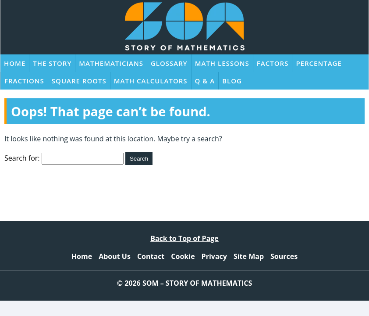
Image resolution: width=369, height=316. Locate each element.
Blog (232, 80)
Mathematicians (111, 63)
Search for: (22, 158)
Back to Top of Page (184, 238)
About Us (115, 256)
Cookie (183, 256)
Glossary (169, 63)
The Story (52, 63)
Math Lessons (222, 63)
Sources (284, 256)
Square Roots (79, 80)
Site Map (249, 256)
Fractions (24, 80)
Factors (273, 63)
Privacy (214, 256)
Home (14, 63)
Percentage (318, 63)
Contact (150, 256)
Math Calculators (151, 80)
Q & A (205, 80)
